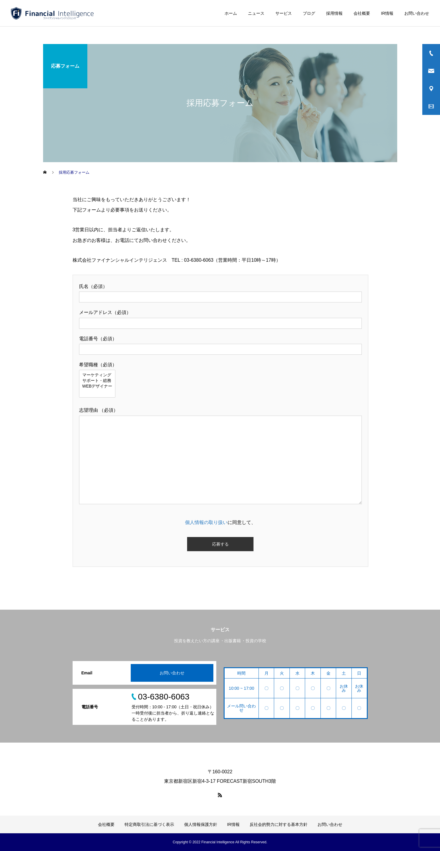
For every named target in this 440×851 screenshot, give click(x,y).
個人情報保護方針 (200, 824)
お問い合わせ (416, 13)
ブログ (309, 13)
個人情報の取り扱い (206, 522)
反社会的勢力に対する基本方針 (278, 824)
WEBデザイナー (97, 386)
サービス (283, 13)
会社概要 (362, 13)
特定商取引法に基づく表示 (149, 824)
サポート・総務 (97, 381)
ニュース (256, 13)
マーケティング (97, 375)
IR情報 (387, 13)
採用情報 (334, 13)
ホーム (231, 13)
